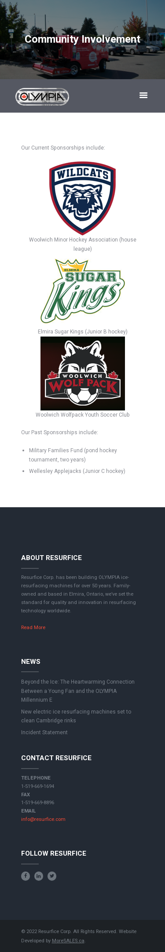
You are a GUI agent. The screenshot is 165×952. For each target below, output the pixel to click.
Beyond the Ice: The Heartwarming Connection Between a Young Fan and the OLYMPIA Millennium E (78, 691)
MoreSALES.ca (68, 941)
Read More (33, 627)
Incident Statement (44, 732)
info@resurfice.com (43, 819)
